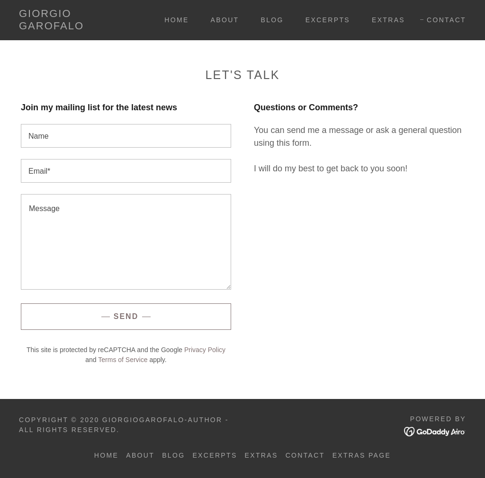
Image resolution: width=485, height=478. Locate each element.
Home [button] (106, 455)
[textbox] (126, 136)
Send (126, 316)
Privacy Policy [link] (204, 350)
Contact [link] (446, 20)
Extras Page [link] (361, 455)
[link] (78, 26)
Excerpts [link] (327, 20)
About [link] (225, 20)
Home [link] (176, 20)
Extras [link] (388, 20)
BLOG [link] (272, 20)
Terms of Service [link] (122, 359)
